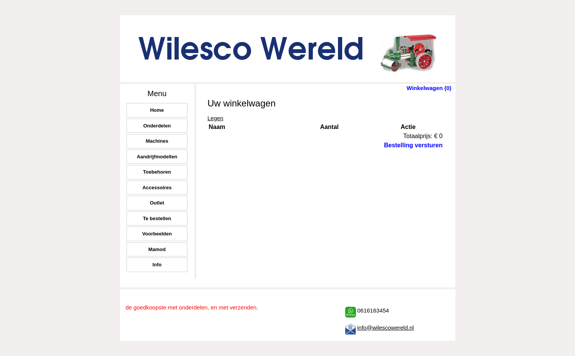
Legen (216, 118)
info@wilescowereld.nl (385, 327)
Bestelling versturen (413, 145)
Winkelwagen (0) (429, 88)
